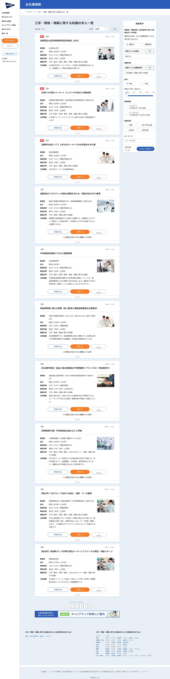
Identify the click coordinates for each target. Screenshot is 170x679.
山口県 (131, 651)
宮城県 (119, 638)
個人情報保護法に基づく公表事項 (111, 671)
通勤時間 (146, 44)
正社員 (130, 130)
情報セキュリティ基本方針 (130, 671)
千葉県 (113, 642)
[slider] (126, 95)
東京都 (119, 642)
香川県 (113, 653)
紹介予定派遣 (145, 125)
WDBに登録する (10, 40)
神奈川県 (125, 642)
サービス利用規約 (55, 671)
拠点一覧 (5, 33)
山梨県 (125, 640)
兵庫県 (125, 649)
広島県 (125, 651)
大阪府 (119, 649)
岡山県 (119, 651)
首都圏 (98, 642)
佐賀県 (113, 655)
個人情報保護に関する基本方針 (89, 671)
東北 (97, 638)
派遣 (129, 125)
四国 (97, 653)
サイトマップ (144, 671)
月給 (145, 84)
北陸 (97, 644)
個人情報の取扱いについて (70, 671)
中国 (97, 651)
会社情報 (4, 58)
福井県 (125, 644)
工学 (39, 12)
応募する (80, 76)
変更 (149, 51)
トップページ (30, 12)
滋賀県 (107, 649)
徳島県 (107, 653)
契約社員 (144, 130)
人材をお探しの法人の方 (9, 61)
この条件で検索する (145, 149)
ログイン (10, 46)
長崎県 (119, 655)
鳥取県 (107, 651)
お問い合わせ (10, 54)
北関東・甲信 (100, 640)
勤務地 (130, 44)
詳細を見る (58, 76)
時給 (129, 84)
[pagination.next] (90, 606)
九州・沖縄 (99, 655)
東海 (97, 647)
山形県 (131, 638)
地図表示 (115, 29)
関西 (97, 649)
